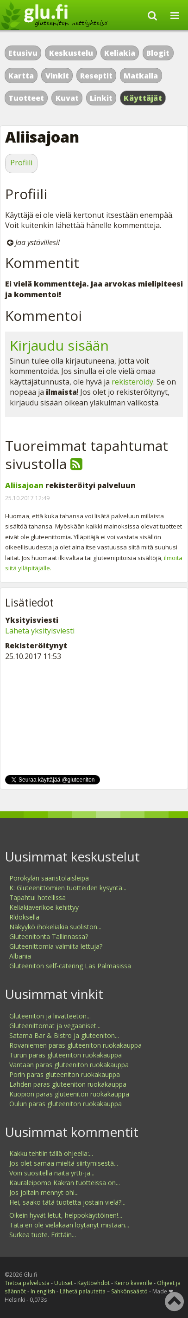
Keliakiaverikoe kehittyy (44, 907)
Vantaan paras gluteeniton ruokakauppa (69, 1064)
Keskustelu (71, 53)
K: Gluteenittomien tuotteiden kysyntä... (67, 887)
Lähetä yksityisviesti (40, 631)
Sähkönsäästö (129, 1291)
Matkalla (141, 76)
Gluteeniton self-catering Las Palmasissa (70, 965)
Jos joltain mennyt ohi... (44, 1192)
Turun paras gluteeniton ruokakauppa (65, 1054)
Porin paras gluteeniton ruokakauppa (64, 1074)
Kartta (21, 76)
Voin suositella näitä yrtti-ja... (51, 1172)
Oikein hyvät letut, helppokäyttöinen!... (65, 1215)
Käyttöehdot (93, 1283)
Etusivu (23, 53)
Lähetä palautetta (83, 1291)
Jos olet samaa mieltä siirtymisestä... (63, 1163)
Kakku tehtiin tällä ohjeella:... (51, 1153)
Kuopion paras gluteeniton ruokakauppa (69, 1094)
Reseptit (96, 76)
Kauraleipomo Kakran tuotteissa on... (64, 1182)
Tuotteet (26, 98)
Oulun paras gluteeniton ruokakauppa (65, 1103)
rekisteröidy (132, 382)
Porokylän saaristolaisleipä (49, 878)
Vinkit (57, 76)
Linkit (101, 98)
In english (43, 1291)
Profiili (21, 162)
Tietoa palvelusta (27, 1283)
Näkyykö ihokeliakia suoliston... (55, 926)
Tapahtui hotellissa (37, 897)
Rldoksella (24, 917)
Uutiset (63, 1283)
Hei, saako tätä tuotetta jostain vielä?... (67, 1202)
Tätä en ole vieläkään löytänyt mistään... (69, 1224)
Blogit (157, 53)
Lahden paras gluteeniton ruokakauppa (67, 1084)
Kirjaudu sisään (59, 345)
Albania (20, 956)
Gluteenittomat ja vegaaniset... (54, 1025)
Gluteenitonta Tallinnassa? (48, 936)
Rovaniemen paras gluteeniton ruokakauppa (75, 1045)
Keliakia (119, 53)
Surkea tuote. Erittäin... (42, 1234)
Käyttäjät (143, 98)
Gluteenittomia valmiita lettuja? (55, 946)
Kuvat (67, 98)
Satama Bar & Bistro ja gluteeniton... (64, 1035)
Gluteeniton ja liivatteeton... (50, 1015)
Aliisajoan (24, 485)
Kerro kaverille (133, 1283)
